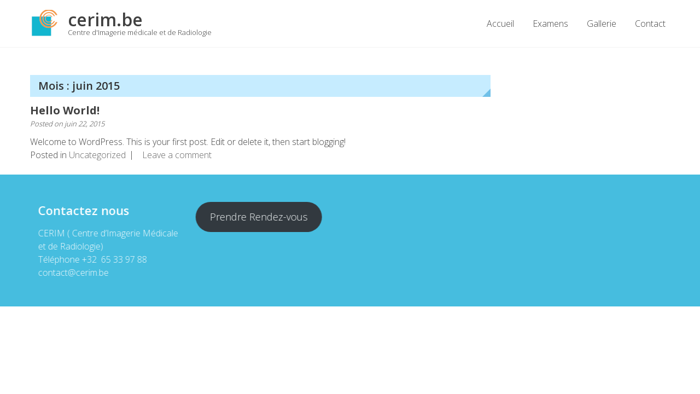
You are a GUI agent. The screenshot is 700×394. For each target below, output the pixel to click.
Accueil (500, 24)
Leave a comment (177, 155)
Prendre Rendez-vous (258, 216)
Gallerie (601, 24)
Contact (650, 24)
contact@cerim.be (73, 272)
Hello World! (65, 110)
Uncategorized (97, 155)
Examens (550, 24)
